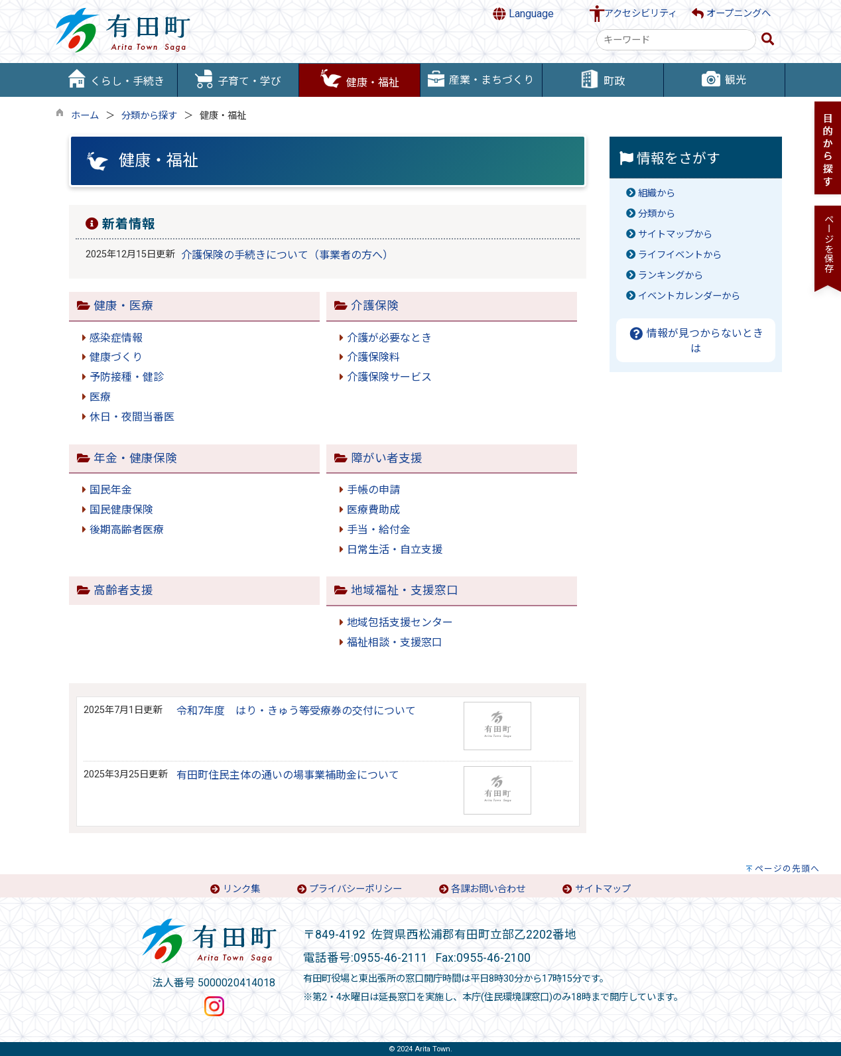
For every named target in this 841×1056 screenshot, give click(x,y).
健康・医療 (123, 305)
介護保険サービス (389, 377)
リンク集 (241, 889)
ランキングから (670, 275)
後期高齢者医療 (127, 529)
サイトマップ (603, 889)
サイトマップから (675, 234)
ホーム (85, 115)
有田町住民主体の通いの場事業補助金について (287, 775)
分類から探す (149, 115)
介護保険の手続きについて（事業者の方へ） (287, 255)
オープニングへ (731, 13)
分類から (656, 214)
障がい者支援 (386, 458)
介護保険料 (373, 357)
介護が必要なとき (389, 338)
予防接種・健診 (127, 377)
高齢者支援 (123, 590)
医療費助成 (373, 509)
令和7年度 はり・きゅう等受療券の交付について (296, 710)
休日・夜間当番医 (132, 417)
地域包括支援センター (400, 622)
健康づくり (116, 357)
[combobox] (676, 40)
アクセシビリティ (640, 13)
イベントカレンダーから (689, 296)
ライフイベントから (680, 255)
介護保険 (375, 305)
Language (523, 14)
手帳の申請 (373, 490)
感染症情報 (116, 338)
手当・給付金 (379, 529)
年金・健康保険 (135, 458)
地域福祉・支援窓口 (404, 590)
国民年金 (111, 490)
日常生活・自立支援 (394, 549)
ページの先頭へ (787, 869)
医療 (100, 397)
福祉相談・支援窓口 (394, 642)
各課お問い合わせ (488, 889)
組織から (656, 193)
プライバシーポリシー (355, 889)
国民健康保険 (121, 509)
